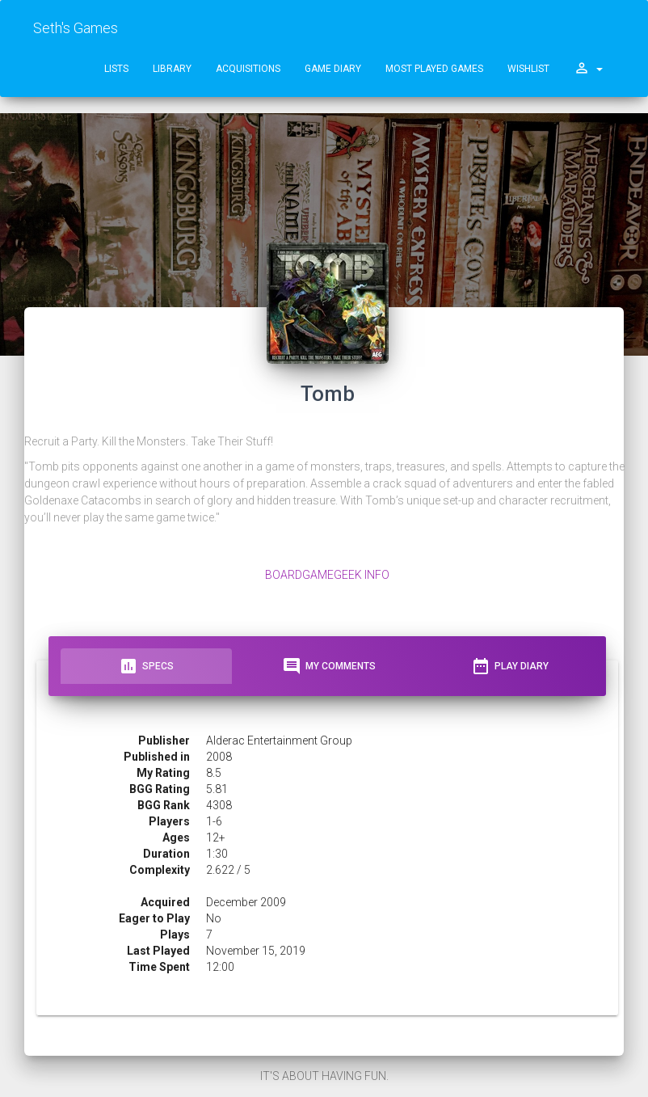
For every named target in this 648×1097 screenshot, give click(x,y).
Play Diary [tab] (510, 666)
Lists (116, 68)
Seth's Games (75, 27)
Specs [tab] (146, 666)
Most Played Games (434, 68)
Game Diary (333, 68)
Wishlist (528, 68)
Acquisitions (248, 68)
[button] (588, 69)
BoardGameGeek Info (327, 574)
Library (172, 68)
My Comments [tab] (329, 666)
